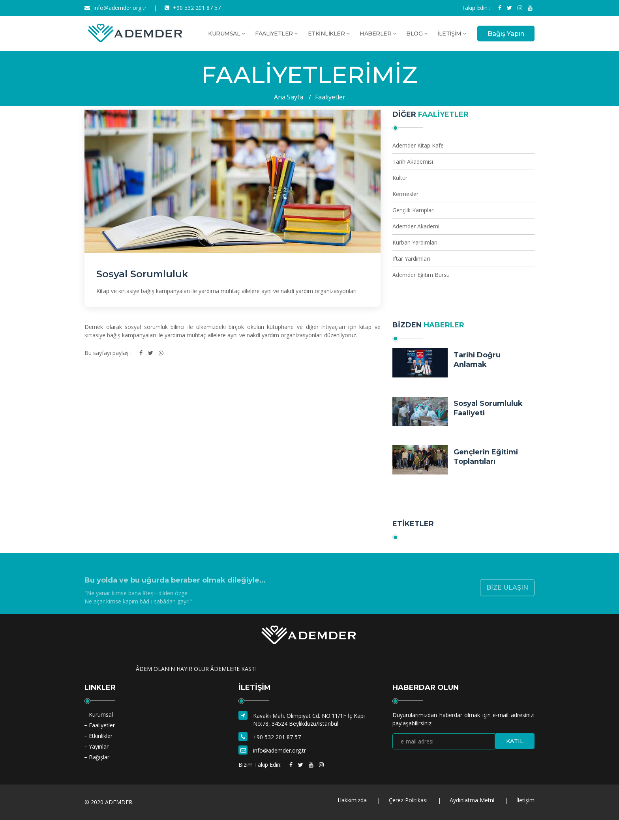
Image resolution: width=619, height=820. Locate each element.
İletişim (525, 800)
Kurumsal (101, 714)
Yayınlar (99, 746)
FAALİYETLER (276, 33)
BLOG (416, 33)
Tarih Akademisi (412, 161)
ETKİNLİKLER (329, 33)
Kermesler (405, 194)
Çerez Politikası (408, 800)
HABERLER (378, 33)
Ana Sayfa (288, 97)
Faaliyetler (330, 97)
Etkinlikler (101, 736)
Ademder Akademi (415, 226)
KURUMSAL (226, 33)
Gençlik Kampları (413, 210)
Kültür (399, 177)
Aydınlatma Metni (472, 800)
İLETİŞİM (451, 33)
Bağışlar (99, 757)
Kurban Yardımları (414, 242)
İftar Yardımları (411, 258)
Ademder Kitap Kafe (418, 145)
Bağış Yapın (506, 33)
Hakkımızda (352, 800)
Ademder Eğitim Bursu (421, 274)
